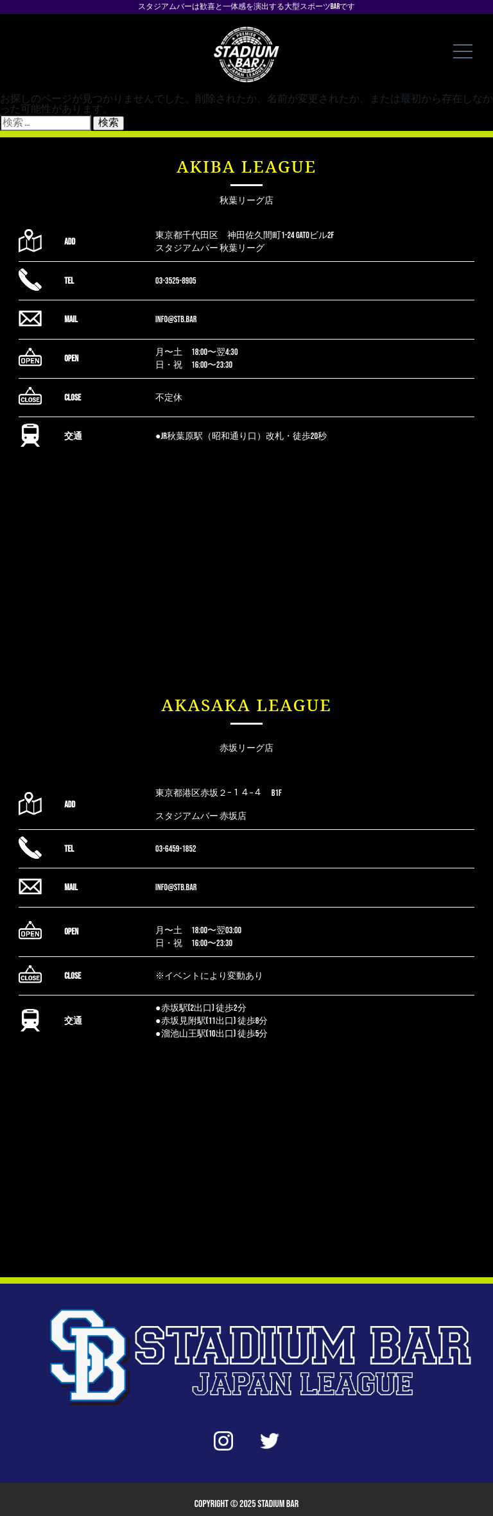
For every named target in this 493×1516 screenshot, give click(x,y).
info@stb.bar (175, 319)
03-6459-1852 (175, 848)
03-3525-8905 (175, 280)
